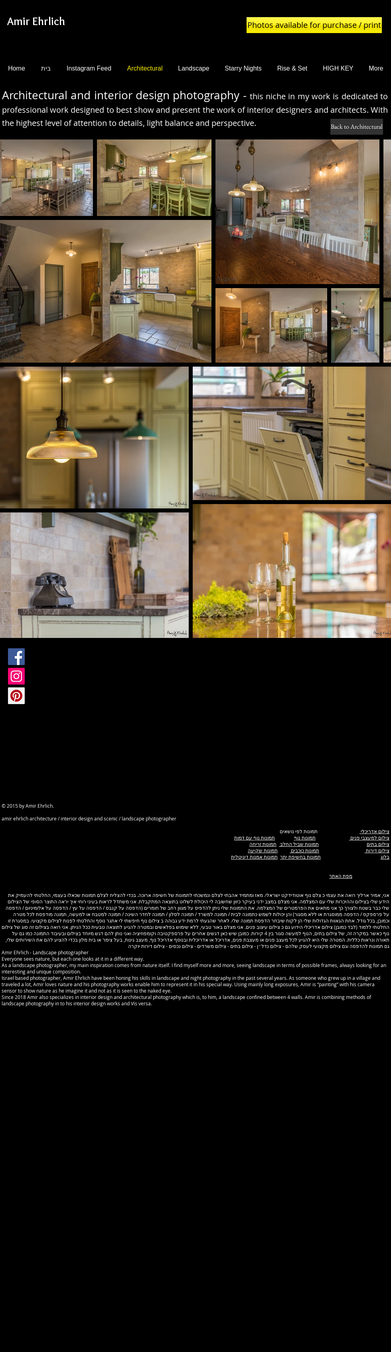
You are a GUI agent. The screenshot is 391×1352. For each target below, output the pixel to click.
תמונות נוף (305, 837)
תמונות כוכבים (304, 850)
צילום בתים (378, 844)
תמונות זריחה (262, 844)
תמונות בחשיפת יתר (300, 857)
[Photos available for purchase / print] (314, 25)
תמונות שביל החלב (299, 844)
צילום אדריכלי (374, 831)
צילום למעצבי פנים (369, 837)
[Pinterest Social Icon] (16, 695)
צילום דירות (377, 850)
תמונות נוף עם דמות (254, 837)
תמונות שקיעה (263, 850)
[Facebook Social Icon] (16, 656)
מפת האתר (340, 876)
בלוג (385, 857)
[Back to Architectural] (356, 127)
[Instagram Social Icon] (16, 676)
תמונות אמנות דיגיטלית (254, 857)
